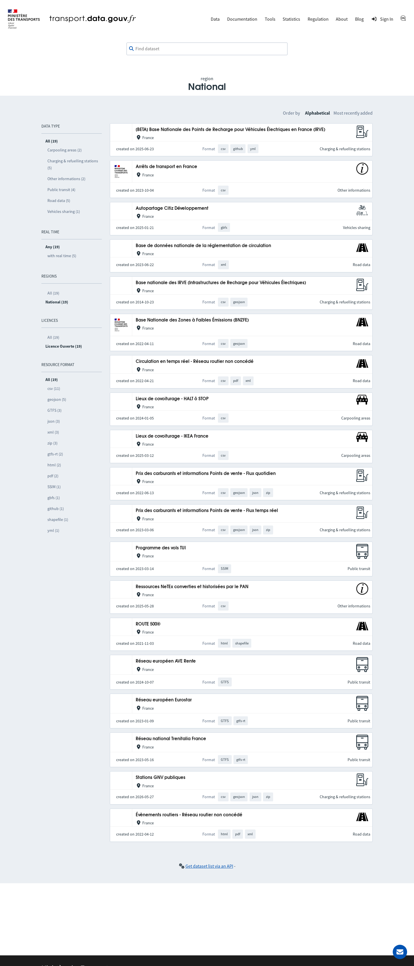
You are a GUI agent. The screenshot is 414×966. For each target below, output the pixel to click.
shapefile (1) (57, 519)
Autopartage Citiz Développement (172, 208)
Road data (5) (58, 200)
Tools (270, 19)
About (342, 19)
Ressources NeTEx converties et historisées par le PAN (192, 587)
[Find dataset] (207, 49)
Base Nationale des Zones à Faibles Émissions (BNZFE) (192, 320)
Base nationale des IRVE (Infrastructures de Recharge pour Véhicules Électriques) (221, 283)
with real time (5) (61, 255)
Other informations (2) (66, 178)
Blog (359, 19)
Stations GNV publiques (160, 778)
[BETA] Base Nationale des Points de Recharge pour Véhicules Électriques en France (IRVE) (230, 130)
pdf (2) (52, 475)
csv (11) (53, 388)
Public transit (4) (61, 189)
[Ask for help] (400, 952)
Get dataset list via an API (209, 866)
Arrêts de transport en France (166, 167)
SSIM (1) (54, 486)
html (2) (54, 464)
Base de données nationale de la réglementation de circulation (203, 246)
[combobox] (207, 49)
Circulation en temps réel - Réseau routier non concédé (195, 361)
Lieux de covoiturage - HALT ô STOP (172, 399)
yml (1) (53, 530)
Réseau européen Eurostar (164, 700)
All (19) (53, 293)
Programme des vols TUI (161, 548)
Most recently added (353, 113)
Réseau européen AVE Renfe (166, 661)
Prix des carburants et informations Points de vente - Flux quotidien (206, 474)
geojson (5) (56, 399)
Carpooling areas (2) (64, 150)
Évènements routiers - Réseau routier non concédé (189, 815)
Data (215, 19)
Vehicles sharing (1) (63, 211)
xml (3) (53, 432)
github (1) (55, 508)
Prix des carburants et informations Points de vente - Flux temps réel (207, 511)
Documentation (242, 19)
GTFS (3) (54, 410)
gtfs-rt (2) (55, 454)
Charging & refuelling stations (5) (72, 164)
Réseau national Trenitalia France (171, 739)
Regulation (318, 19)
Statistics (291, 19)
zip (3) (52, 443)
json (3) (53, 421)
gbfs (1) (53, 497)
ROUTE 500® (148, 624)
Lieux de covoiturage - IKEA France (172, 436)
